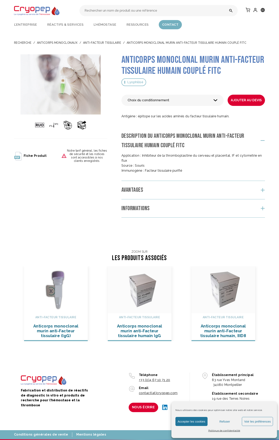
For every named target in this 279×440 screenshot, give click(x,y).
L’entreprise (25, 24)
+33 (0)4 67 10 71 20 (154, 380)
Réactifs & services (65, 24)
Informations (135, 208)
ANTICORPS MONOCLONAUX (57, 42)
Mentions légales (91, 434)
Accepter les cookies (191, 421)
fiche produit (30, 156)
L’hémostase (105, 24)
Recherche (23, 42)
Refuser (224, 421)
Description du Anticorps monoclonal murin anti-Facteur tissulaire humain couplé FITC (182, 140)
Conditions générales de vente (41, 434)
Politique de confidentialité (224, 430)
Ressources (137, 24)
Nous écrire (143, 407)
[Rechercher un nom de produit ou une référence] (231, 10)
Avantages (132, 190)
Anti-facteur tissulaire (102, 42)
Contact (170, 24)
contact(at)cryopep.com (158, 393)
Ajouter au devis (246, 100)
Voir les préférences (257, 421)
